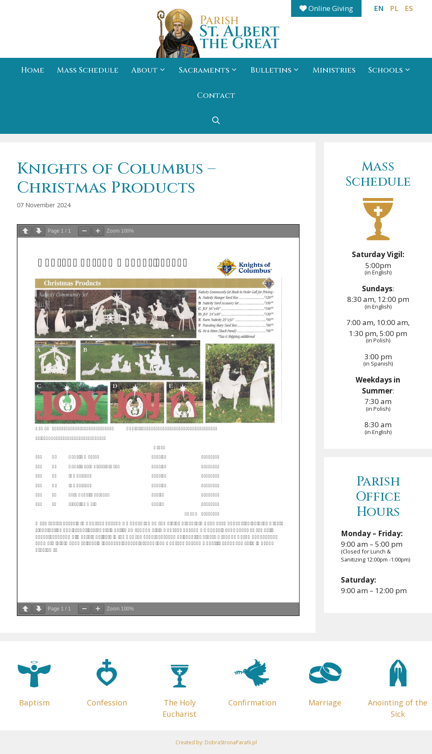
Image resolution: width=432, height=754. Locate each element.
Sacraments (211, 70)
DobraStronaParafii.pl (231, 742)
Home (32, 70)
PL (394, 8)
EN (379, 8)
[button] (216, 121)
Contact (216, 95)
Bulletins (278, 70)
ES (409, 8)
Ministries (334, 70)
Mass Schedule (88, 70)
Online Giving (326, 8)
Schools (393, 70)
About (152, 70)
